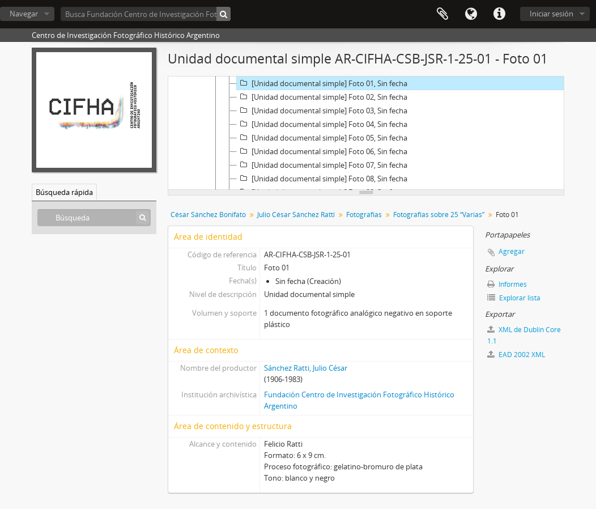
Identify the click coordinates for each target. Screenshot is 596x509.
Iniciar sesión (551, 14)
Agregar (512, 251)
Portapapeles (442, 14)
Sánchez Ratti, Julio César (305, 368)
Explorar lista (513, 298)
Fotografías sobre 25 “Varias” (438, 214)
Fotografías (364, 214)
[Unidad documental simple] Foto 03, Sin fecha (322, 110)
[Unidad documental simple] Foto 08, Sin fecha (322, 178)
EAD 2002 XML (516, 354)
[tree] (366, 133)
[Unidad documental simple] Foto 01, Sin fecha (322, 83)
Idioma (471, 14)
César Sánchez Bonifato (208, 214)
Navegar (24, 14)
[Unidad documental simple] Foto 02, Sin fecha (322, 97)
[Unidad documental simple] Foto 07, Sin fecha (322, 165)
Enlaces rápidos (499, 14)
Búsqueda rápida (64, 192)
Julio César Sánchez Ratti (296, 214)
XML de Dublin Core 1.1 (524, 335)
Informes (507, 284)
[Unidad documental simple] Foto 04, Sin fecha (322, 124)
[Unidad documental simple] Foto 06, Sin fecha (322, 151)
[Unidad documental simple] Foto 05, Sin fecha (322, 138)
